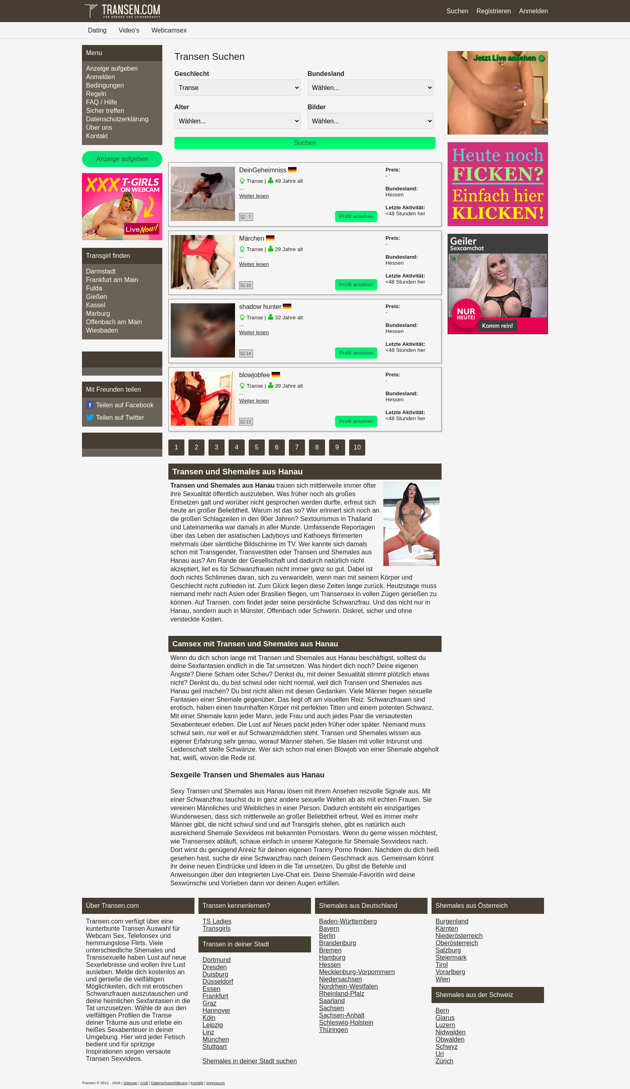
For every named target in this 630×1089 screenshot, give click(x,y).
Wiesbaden (102, 330)
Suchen (457, 11)
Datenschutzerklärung (117, 119)
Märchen (251, 238)
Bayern (329, 928)
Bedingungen (105, 85)
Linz (208, 1032)
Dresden (214, 967)
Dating (97, 30)
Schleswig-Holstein (346, 1022)
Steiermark (451, 957)
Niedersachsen (340, 979)
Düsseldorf (217, 981)
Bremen (330, 950)
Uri (440, 1053)
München (215, 1039)
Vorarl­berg (450, 971)
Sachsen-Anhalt (341, 1015)
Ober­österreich (457, 943)
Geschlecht (191, 73)
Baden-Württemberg (348, 921)
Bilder (317, 107)
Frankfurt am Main (112, 279)
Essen (211, 988)
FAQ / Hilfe (101, 102)
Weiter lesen (254, 196)
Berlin (327, 935)
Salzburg (448, 950)
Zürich (444, 1061)
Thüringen (333, 1029)
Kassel (95, 305)
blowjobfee (254, 375)
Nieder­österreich (459, 935)
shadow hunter (260, 306)
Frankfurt (215, 996)
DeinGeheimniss (262, 170)
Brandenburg (337, 943)
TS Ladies (216, 921)
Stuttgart (214, 1046)
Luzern (445, 1025)
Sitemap (130, 1083)
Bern (442, 1010)
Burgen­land (452, 921)
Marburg (98, 313)
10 (357, 447)
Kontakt (97, 136)
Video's (129, 30)
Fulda (94, 288)
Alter (181, 107)
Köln (208, 1017)
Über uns (99, 127)
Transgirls (216, 928)
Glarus (445, 1017)
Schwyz (447, 1046)
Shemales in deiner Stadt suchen (249, 1061)
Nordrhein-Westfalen (348, 986)
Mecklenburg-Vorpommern (357, 971)
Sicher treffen (105, 110)
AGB (144, 1083)
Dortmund (216, 959)
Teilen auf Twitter (115, 417)
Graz (209, 1003)
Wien (443, 979)
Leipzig (212, 1025)
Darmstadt (101, 271)
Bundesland (326, 73)
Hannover (216, 1010)
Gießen (96, 296)
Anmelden (533, 11)
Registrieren (494, 11)
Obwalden (450, 1039)
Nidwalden (451, 1032)
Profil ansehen (356, 216)
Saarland (332, 1000)
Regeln (96, 93)
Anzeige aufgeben (112, 68)
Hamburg (332, 957)
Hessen (330, 964)
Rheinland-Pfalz (341, 993)
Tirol (442, 964)
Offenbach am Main (114, 322)
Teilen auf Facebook (119, 405)
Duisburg (215, 974)
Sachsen (331, 1008)
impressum (216, 1083)
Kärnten (447, 928)
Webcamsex (169, 30)
